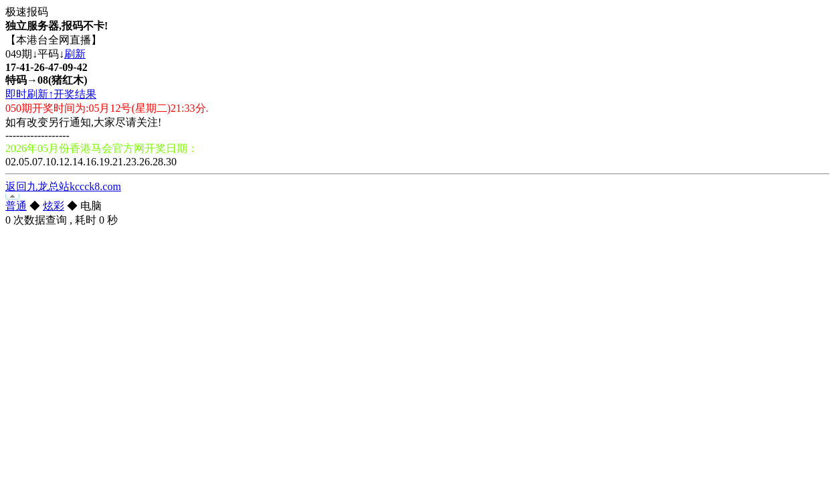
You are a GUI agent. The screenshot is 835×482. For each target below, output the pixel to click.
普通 (16, 206)
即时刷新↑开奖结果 (50, 94)
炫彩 (53, 206)
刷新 (75, 54)
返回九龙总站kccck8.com (63, 186)
